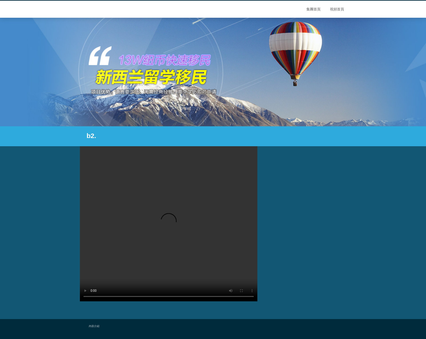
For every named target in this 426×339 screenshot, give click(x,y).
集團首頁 (313, 9)
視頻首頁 (337, 9)
